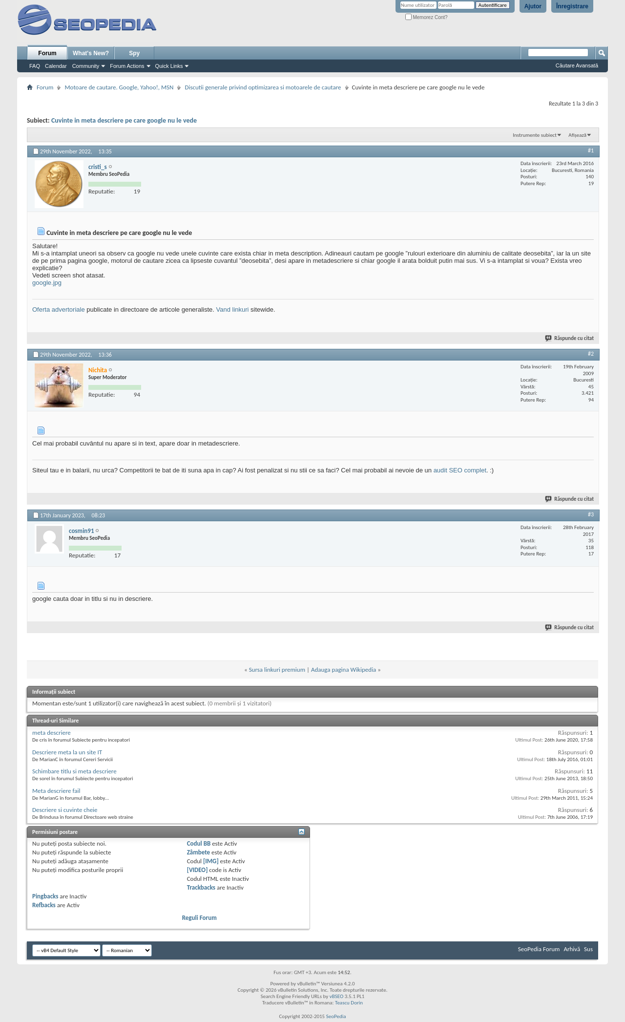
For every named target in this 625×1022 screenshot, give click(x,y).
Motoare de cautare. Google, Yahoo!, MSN (118, 87)
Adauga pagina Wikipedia (343, 669)
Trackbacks (201, 887)
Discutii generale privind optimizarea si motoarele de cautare (263, 87)
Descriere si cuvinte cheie (65, 809)
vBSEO (337, 996)
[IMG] (211, 861)
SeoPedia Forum (539, 949)
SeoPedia (336, 1016)
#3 (591, 514)
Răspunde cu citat (570, 338)
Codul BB (199, 843)
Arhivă (571, 949)
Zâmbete (198, 852)
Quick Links (169, 66)
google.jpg (47, 282)
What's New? (91, 53)
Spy (134, 53)
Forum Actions (127, 66)
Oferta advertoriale (58, 309)
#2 (591, 353)
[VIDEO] (197, 869)
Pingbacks (45, 896)
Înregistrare (572, 6)
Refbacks (44, 905)
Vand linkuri (232, 309)
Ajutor (533, 6)
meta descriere (51, 732)
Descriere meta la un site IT (67, 752)
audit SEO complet (460, 470)
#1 (591, 150)
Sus (588, 949)
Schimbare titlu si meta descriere (74, 771)
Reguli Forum (199, 917)
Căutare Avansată (577, 65)
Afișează (577, 135)
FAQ (34, 66)
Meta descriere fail (56, 790)
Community (86, 66)
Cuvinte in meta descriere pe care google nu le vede (124, 120)
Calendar (56, 66)
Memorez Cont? (426, 17)
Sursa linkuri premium (277, 669)
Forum (47, 53)
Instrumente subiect (535, 135)
